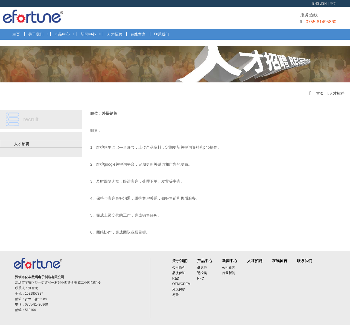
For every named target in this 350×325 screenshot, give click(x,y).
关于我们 (35, 34)
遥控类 (202, 273)
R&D (175, 278)
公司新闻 (228, 267)
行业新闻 (228, 273)
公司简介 (178, 267)
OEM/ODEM (181, 284)
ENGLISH (319, 3)
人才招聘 (114, 34)
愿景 (175, 295)
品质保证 (178, 273)
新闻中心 (88, 34)
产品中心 (62, 34)
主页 (16, 34)
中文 (333, 3)
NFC (200, 278)
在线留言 (138, 34)
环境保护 (178, 289)
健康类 (202, 267)
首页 (320, 93)
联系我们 (161, 34)
